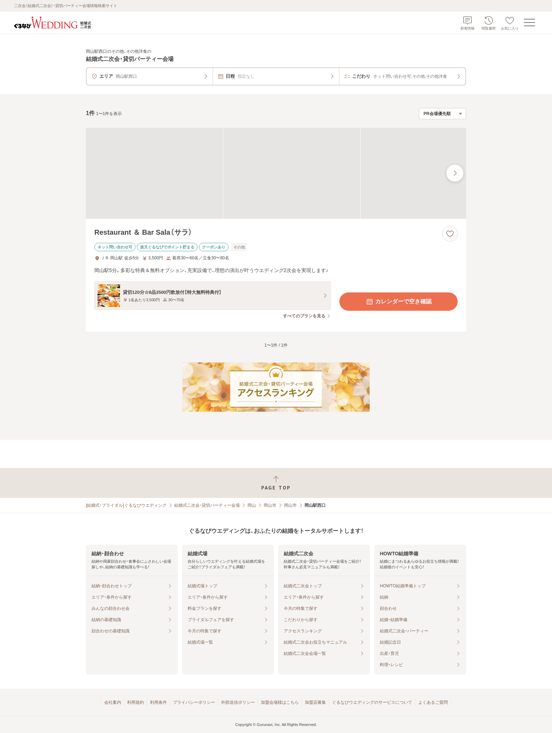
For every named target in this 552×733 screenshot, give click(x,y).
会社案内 (112, 702)
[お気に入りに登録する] (450, 233)
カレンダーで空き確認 (398, 301)
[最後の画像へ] (454, 173)
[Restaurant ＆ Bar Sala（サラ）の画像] (276, 173)
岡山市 (270, 505)
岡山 (251, 505)
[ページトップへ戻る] (276, 483)
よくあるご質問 (433, 702)
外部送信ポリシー (238, 702)
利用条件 (158, 702)
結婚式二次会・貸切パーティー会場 (207, 505)
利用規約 (135, 702)
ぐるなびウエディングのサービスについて (372, 702)
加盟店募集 (315, 702)
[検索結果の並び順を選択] (442, 113)
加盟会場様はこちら (280, 702)
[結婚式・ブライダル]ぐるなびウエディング (126, 505)
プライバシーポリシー (194, 702)
